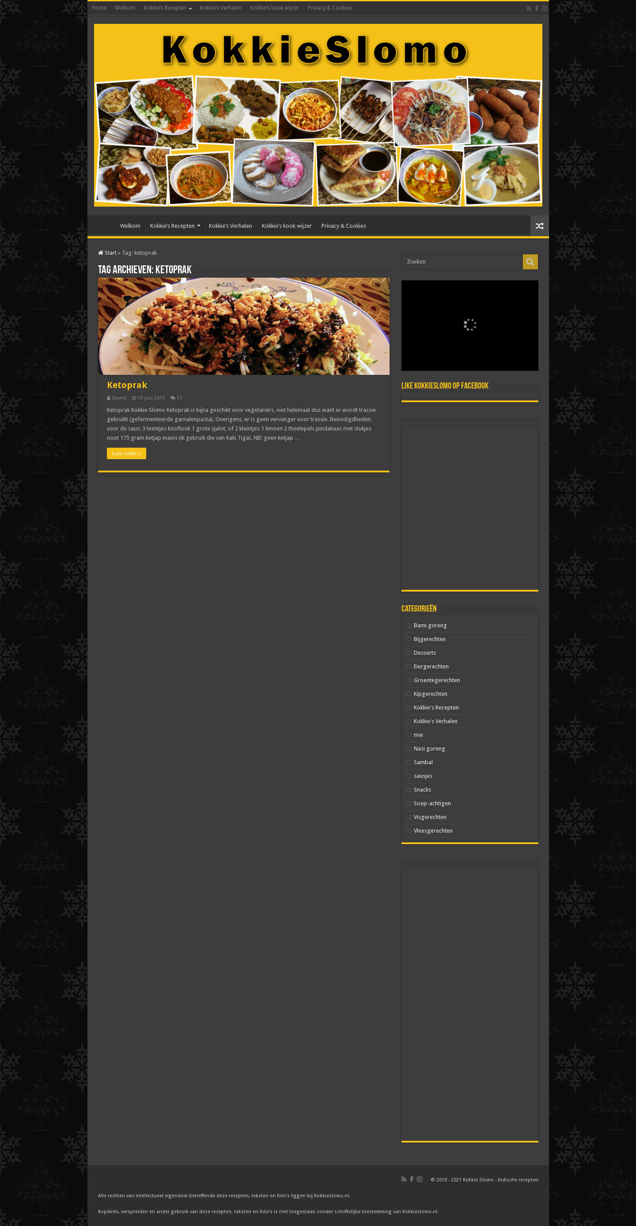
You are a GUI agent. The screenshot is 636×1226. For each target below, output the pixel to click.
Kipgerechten (430, 693)
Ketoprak (127, 385)
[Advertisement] (470, 507)
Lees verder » (126, 453)
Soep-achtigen (432, 803)
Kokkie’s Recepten (165, 8)
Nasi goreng (429, 748)
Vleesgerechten (433, 830)
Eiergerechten (431, 666)
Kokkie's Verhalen (436, 721)
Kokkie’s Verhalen (221, 8)
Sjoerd (119, 398)
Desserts (425, 652)
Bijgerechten (430, 639)
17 (179, 398)
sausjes (423, 776)
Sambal (423, 762)
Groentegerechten (437, 680)
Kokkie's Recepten (436, 707)
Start (107, 252)
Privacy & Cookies (330, 8)
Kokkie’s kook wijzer (274, 8)
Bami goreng (430, 625)
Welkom (125, 8)
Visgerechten (430, 817)
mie (418, 735)
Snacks (422, 789)
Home (99, 8)
